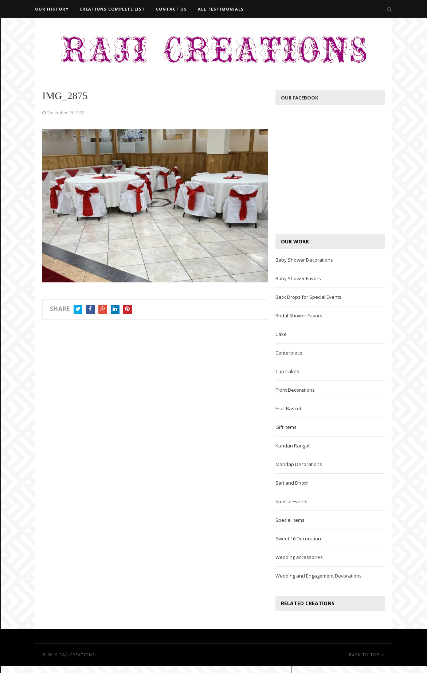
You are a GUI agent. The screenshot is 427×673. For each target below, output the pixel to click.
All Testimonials (221, 9)
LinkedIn (115, 310)
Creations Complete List (112, 9)
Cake (281, 334)
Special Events (291, 501)
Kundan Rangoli (292, 445)
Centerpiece (288, 352)
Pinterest (127, 310)
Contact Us (171, 9)
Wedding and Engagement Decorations (318, 575)
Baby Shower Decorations (304, 260)
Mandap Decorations (298, 464)
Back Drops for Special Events (308, 297)
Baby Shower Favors (298, 278)
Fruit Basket (288, 408)
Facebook (90, 310)
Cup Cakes (287, 371)
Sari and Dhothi (292, 483)
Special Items (290, 520)
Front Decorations (295, 390)
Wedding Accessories (299, 557)
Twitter (78, 310)
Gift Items (286, 427)
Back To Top (366, 654)
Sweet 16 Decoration (298, 538)
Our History (51, 9)
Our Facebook (299, 97)
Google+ (102, 310)
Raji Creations (77, 654)
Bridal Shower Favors (298, 315)
